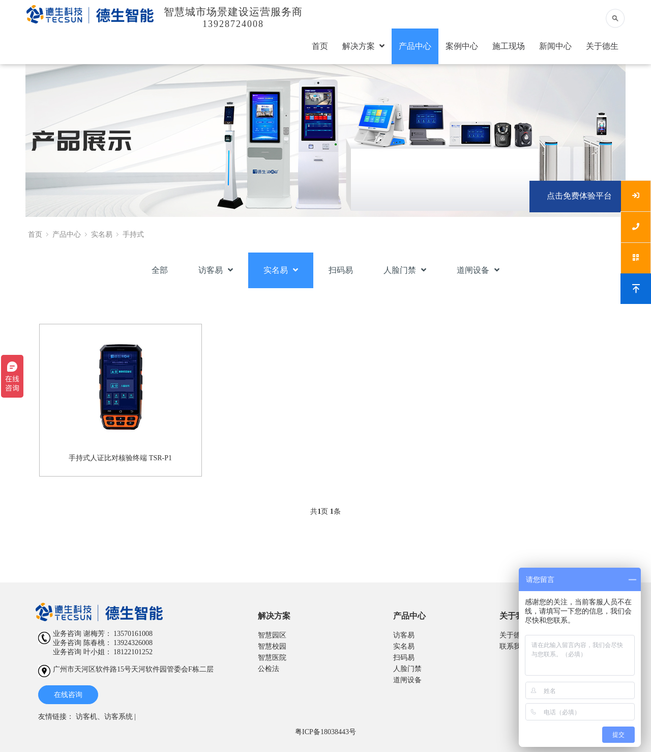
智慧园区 (272, 635)
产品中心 (415, 46)
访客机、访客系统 (104, 716)
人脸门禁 (404, 270)
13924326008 (133, 643)
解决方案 (363, 46)
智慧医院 (272, 657)
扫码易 (341, 270)
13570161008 (133, 633)
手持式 (133, 234)
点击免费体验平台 (579, 195)
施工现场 (508, 46)
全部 (160, 270)
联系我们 (513, 646)
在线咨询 (68, 695)
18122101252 (133, 652)
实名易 (101, 234)
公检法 (268, 669)
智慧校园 (272, 646)
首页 (320, 46)
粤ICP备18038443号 (325, 732)
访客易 (215, 270)
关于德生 (602, 46)
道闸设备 (478, 270)
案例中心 (462, 46)
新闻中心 (555, 46)
